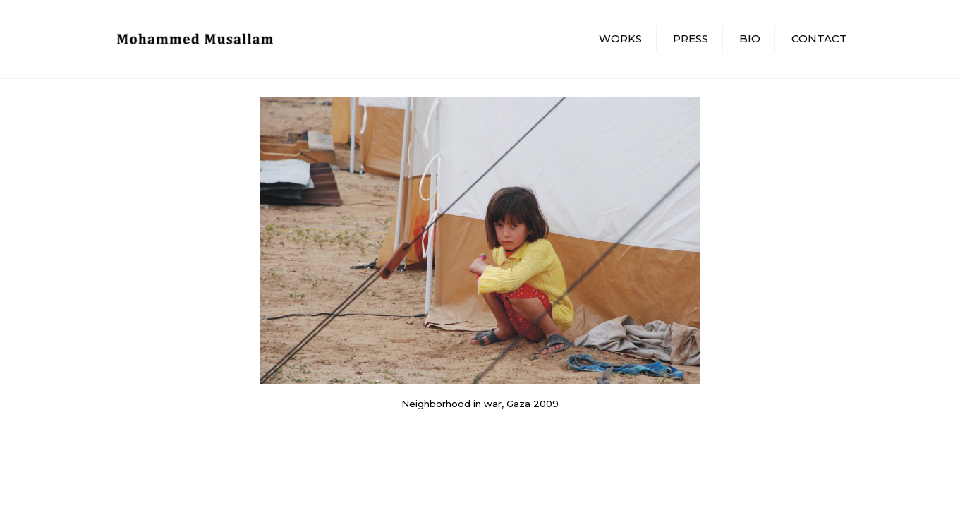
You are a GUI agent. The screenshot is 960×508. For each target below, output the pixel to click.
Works (620, 38)
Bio (749, 38)
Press (690, 38)
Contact (819, 38)
